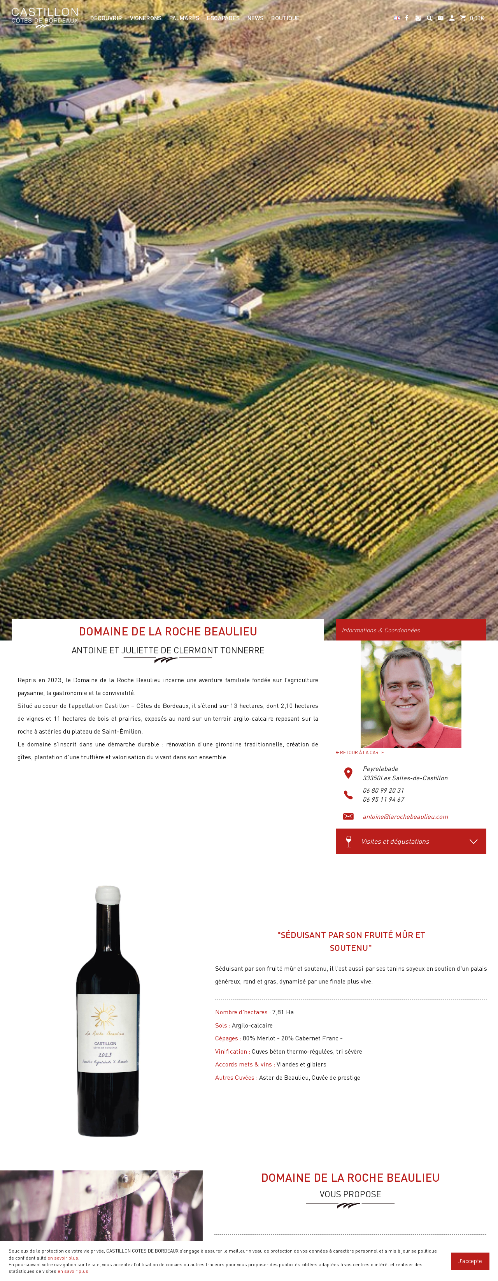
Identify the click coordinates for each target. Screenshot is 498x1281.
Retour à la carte (360, 752)
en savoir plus (62, 1258)
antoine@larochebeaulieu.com (405, 816)
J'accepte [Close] (470, 1261)
